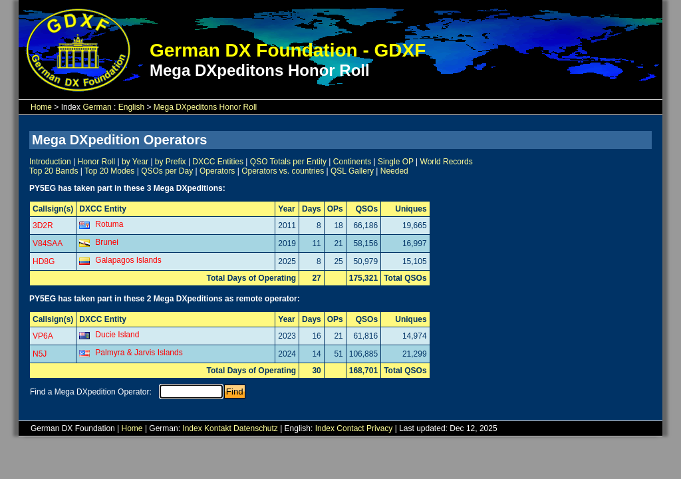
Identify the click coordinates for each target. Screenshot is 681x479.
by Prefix (170, 161)
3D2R (43, 225)
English (131, 107)
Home (41, 107)
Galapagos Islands (128, 260)
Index (192, 428)
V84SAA (48, 243)
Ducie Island (117, 334)
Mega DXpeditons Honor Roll (205, 107)
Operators (217, 171)
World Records (446, 161)
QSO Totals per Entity (288, 161)
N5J (40, 354)
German (96, 107)
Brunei (106, 242)
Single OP (396, 161)
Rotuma (109, 224)
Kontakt (217, 428)
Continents (352, 161)
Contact (350, 428)
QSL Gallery (352, 171)
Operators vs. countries (282, 171)
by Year (135, 161)
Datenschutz (255, 428)
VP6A (43, 336)
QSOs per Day (167, 171)
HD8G (44, 261)
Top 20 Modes (109, 171)
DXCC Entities (217, 161)
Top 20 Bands (53, 171)
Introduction (50, 161)
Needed (394, 171)
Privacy (379, 428)
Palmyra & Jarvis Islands (138, 352)
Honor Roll (97, 161)
